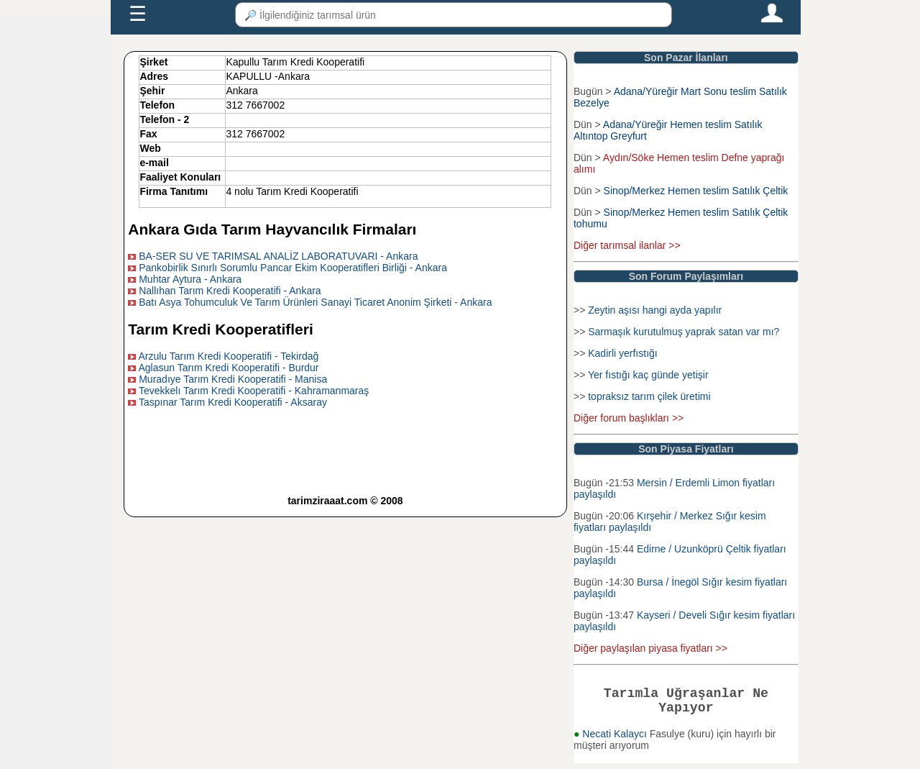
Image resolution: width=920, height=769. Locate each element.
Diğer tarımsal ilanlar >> (627, 245)
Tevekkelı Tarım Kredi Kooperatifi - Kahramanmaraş (254, 390)
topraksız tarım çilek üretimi (649, 396)
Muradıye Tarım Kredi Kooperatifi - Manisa (233, 379)
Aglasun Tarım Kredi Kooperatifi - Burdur (228, 367)
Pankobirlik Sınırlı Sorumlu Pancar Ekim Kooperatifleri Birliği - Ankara (293, 267)
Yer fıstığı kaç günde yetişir (648, 375)
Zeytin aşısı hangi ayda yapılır (655, 310)
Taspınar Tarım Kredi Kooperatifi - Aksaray (233, 402)
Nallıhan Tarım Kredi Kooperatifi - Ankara (230, 290)
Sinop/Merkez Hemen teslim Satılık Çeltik (696, 190)
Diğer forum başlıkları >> (629, 418)
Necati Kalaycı (615, 739)
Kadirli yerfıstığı (622, 353)
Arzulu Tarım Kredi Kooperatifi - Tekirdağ (228, 356)
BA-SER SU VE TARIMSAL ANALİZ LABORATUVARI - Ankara (278, 256)
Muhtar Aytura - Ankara (190, 279)
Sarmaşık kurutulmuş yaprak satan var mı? (683, 331)
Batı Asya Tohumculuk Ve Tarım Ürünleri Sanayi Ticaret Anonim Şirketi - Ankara (315, 302)
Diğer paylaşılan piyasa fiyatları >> (650, 648)
